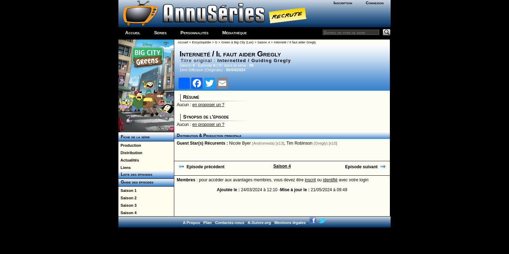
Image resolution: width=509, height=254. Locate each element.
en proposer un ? (208, 104)
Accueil (132, 32)
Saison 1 (127, 190)
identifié (330, 179)
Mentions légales (290, 222)
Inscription (343, 3)
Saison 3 (127, 205)
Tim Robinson (299, 143)
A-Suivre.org (259, 222)
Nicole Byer (240, 143)
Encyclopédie (201, 42)
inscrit (310, 179)
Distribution (130, 153)
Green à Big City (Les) (237, 42)
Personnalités (195, 32)
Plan (208, 222)
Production (129, 145)
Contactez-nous (230, 222)
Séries (160, 32)
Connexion (375, 3)
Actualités (128, 160)
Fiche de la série (134, 136)
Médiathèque (234, 32)
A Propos (191, 222)
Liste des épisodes (135, 174)
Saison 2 (127, 198)
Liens (124, 167)
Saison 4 (127, 213)
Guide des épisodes (135, 182)
